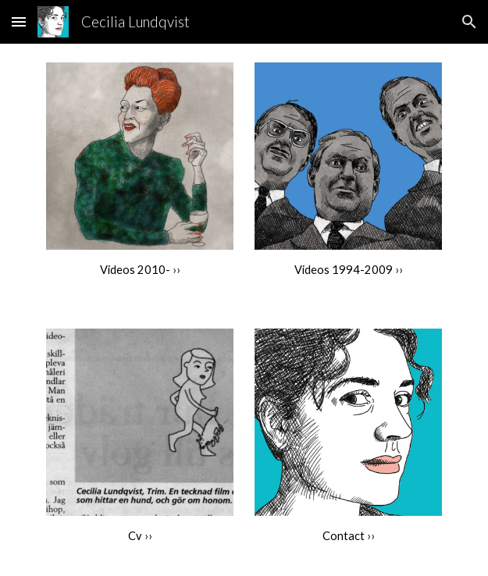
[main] (139, 270)
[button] (18, 21)
